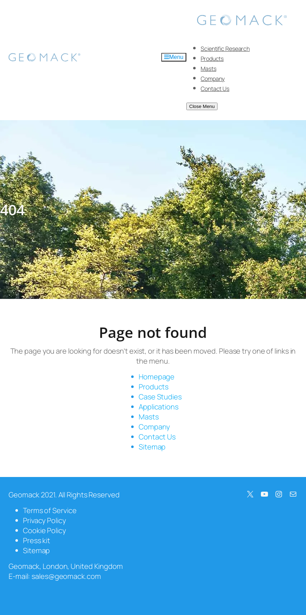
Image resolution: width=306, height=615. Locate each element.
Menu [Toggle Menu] (173, 57)
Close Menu (202, 106)
